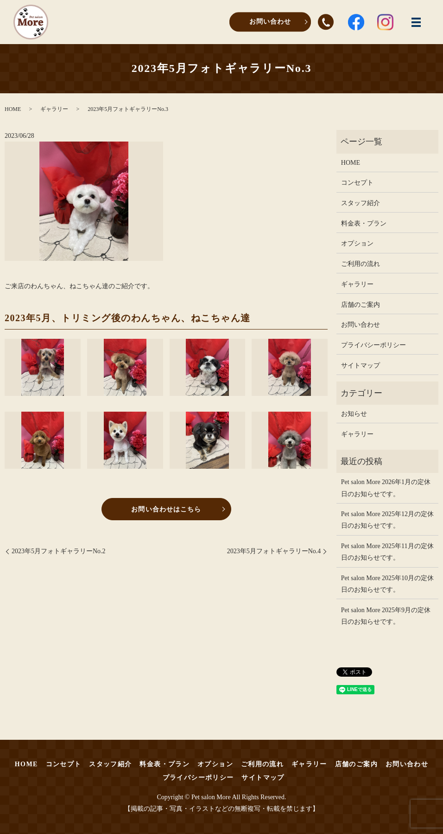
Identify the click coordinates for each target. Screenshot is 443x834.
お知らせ (354, 413)
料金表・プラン (363, 223)
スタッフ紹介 (360, 203)
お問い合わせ (270, 21)
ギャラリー (54, 109)
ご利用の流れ (360, 263)
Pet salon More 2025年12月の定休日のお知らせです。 (387, 520)
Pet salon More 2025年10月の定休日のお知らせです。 (387, 584)
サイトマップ (360, 365)
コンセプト (357, 182)
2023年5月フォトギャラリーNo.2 (59, 551)
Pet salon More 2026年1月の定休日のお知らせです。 (385, 487)
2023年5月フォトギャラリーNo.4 (274, 551)
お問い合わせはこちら (166, 509)
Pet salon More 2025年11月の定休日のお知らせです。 (387, 552)
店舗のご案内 (360, 304)
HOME (13, 109)
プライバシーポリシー (373, 345)
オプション (357, 243)
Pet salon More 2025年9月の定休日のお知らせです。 (385, 616)
